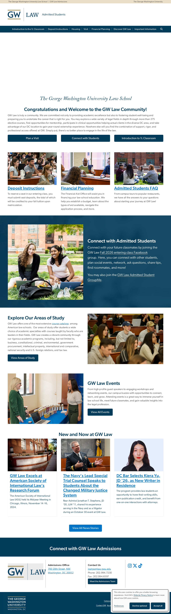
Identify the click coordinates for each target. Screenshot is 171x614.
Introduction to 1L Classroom (139, 138)
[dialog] (140, 600)
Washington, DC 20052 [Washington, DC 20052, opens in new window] (60, 573)
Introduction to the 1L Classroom (28, 29)
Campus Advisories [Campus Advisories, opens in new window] (111, 601)
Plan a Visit (32, 138)
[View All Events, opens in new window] (100, 412)
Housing (76, 29)
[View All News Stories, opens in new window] (85, 528)
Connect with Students (85, 138)
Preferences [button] (119, 606)
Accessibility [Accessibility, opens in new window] (112, 605)
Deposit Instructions (58, 29)
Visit (86, 29)
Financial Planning (101, 29)
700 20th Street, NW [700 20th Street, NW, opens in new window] (59, 569)
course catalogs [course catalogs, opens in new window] (60, 323)
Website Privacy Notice (143, 595)
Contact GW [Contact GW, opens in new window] (101, 605)
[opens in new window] (130, 568)
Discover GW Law (122, 29)
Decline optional (139, 606)
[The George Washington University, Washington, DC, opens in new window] (17, 603)
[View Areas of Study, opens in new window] (23, 357)
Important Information (145, 29)
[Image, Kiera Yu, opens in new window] (138, 455)
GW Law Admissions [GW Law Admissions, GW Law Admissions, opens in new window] (58, 2)
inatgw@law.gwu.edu (99, 569)
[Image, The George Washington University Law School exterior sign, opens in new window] (32, 455)
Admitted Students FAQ (136, 188)
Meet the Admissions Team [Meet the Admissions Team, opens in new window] (102, 581)
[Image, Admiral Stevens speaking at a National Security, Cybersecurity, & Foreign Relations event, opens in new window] (85, 455)
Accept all (158, 606)
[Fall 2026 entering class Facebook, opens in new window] (124, 253)
